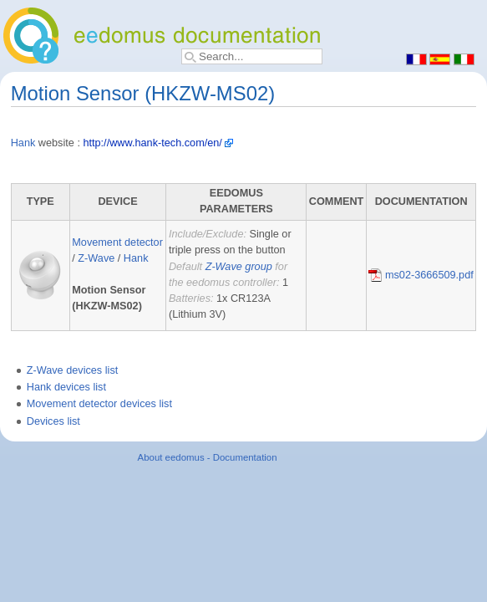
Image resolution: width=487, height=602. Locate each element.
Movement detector (117, 242)
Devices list (53, 421)
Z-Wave (96, 258)
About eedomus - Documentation (207, 457)
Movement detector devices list (99, 404)
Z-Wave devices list (73, 370)
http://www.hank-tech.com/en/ (152, 143)
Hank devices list (66, 387)
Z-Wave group (238, 267)
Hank (23, 143)
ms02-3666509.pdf (420, 275)
